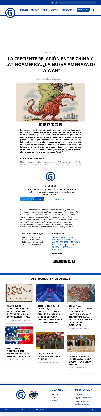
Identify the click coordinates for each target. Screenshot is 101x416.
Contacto (78, 398)
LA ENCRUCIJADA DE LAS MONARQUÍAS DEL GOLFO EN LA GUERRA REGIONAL (80, 364)
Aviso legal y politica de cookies (83, 401)
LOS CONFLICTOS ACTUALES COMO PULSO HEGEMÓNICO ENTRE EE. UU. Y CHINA (19, 356)
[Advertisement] (50, 38)
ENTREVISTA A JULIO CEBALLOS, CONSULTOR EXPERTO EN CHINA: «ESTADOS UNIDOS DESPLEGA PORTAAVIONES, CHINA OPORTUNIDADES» (50, 318)
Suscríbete (70, 16)
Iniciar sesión (60, 203)
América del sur (59, 241)
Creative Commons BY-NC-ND (33, 414)
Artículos (11, 16)
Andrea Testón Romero (50, 366)
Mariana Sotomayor (54, 83)
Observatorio (55, 16)
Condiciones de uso (82, 408)
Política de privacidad (82, 405)
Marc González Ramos (80, 332)
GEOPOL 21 (45, 329)
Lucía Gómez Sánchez (18, 364)
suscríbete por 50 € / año (32, 203)
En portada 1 (58, 248)
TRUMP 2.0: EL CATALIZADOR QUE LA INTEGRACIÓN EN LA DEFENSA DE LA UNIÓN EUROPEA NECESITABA (18, 315)
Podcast (22, 16)
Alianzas (55, 404)
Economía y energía (69, 246)
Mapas (31, 16)
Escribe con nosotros (59, 407)
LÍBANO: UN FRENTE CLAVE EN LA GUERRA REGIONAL (49, 360)
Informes (41, 16)
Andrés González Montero (20, 324)
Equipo (54, 401)
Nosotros (55, 398)
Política (70, 248)
